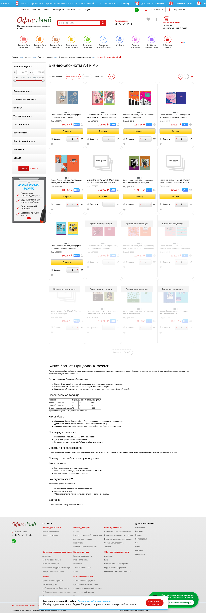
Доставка (36, 10)
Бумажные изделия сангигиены (85, 584)
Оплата (46, 10)
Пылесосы (77, 564)
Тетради (107, 547)
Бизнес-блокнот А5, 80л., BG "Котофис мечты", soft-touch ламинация (66, 181)
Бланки (76, 531)
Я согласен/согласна (154, 603)
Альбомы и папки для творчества (117, 531)
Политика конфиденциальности (23, 605)
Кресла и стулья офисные (52, 581)
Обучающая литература (113, 543)
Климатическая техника (82, 556)
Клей (106, 560)
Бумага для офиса (81, 527)
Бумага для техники (51, 527)
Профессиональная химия (53, 571)
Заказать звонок (120, 21)
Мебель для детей (49, 584)
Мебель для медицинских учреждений (57, 592)
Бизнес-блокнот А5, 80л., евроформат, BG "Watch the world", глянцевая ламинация (66, 247)
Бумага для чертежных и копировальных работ (123, 535)
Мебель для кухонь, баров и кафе (56, 588)
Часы (75, 571)
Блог (80, 10)
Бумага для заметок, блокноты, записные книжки (92, 535)
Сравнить (56, 139)
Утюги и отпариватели (82, 568)
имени (87, 76)
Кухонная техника (80, 560)
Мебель (45, 577)
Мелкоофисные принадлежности (117, 571)
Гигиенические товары (83, 577)
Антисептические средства (84, 581)
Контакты (71, 10)
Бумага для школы (113, 527)
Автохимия (46, 556)
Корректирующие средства (115, 568)
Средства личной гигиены (83, 592)
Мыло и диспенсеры (50, 564)
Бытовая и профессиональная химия (59, 552)
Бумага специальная (50, 531)
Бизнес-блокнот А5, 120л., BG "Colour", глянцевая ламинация (138, 116)
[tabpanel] (29, 200)
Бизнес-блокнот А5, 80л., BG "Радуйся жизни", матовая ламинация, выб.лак (175, 181)
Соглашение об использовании (94, 601)
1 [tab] (29, 218)
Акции (87, 10)
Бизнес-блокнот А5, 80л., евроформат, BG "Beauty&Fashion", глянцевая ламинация (138, 181)
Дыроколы (108, 556)
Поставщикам (58, 10)
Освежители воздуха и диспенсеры (56, 568)
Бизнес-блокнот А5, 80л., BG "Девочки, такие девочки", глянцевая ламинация (102, 116)
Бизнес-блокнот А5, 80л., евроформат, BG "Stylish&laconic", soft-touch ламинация (66, 116)
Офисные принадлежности (116, 552)
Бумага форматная (50, 535)
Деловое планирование (82, 539)
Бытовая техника (81, 552)
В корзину (67, 131)
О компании (24, 10)
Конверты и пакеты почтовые (85, 547)
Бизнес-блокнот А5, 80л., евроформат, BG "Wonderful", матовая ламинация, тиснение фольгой (175, 116)
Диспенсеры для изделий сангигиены (88, 588)
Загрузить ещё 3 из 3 (121, 352)
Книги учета (78, 543)
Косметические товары (51, 560)
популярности (72, 76)
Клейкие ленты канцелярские (116, 564)
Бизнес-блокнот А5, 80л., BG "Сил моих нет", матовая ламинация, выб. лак (103, 181)
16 (112, 76)
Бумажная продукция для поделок (117, 539)
